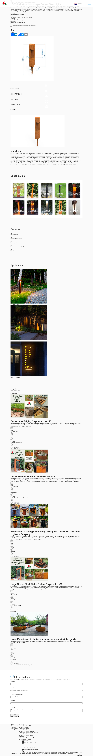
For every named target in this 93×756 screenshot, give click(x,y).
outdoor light (14, 389)
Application (46, 102)
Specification (46, 92)
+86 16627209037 (31, 747)
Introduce (46, 87)
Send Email (46, 27)
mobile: (24, 747)
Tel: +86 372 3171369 (30, 742)
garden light (14, 388)
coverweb (70, 753)
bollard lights (14, 393)
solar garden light (15, 390)
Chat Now (46, 30)
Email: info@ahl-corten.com (31, 749)
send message (15, 715)
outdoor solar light (15, 392)
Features (46, 97)
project (46, 108)
